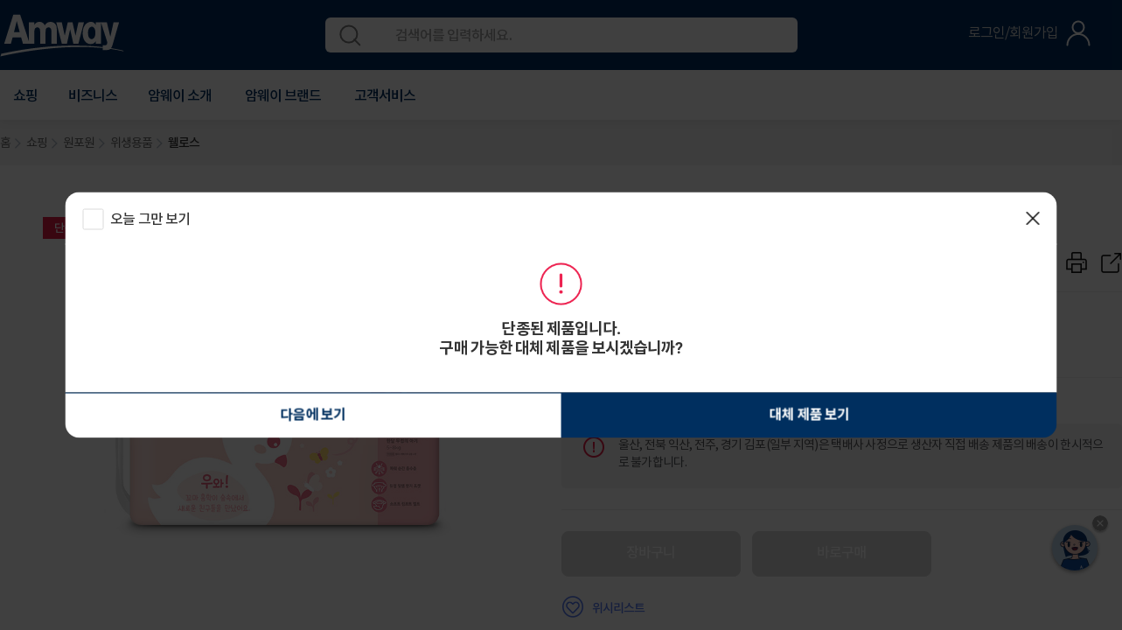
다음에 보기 (482, 415)
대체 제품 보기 (639, 415)
